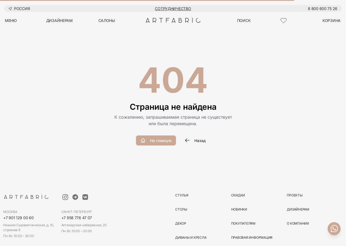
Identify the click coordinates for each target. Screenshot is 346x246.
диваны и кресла (190, 237)
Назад (195, 140)
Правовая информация (251, 237)
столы (181, 209)
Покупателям (243, 223)
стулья (181, 195)
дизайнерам (59, 20)
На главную (156, 140)
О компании (298, 223)
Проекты (294, 195)
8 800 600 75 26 (322, 8)
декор (180, 223)
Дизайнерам (298, 209)
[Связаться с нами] (334, 228)
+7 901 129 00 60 (18, 217)
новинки (239, 209)
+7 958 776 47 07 (76, 217)
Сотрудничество (173, 8)
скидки (238, 195)
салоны (106, 20)
